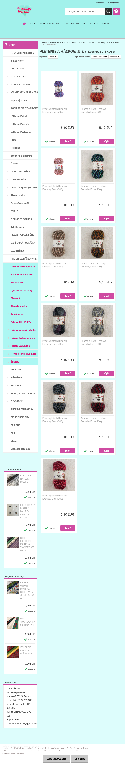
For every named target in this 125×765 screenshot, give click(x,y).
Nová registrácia (113, 2)
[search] (108, 11)
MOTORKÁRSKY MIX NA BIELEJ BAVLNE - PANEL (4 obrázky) (27, 511)
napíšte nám (13, 719)
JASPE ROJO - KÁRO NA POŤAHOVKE (26, 650)
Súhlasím (80, 759)
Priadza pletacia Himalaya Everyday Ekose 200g (55, 110)
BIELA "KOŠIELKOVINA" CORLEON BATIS (28, 621)
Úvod (44, 42)
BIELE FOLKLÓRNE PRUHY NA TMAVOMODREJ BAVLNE (27, 544)
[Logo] (24, 11)
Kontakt (105, 23)
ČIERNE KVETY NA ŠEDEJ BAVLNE (27, 478)
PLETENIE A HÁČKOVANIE (59, 42)
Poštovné (94, 23)
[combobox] (100, 57)
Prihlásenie (100, 2)
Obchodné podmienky (49, 23)
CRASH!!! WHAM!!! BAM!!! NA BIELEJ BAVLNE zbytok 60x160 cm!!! (27, 590)
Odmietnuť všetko (56, 759)
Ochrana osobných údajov (74, 23)
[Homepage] (24, 23)
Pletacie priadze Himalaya (108, 42)
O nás (32, 23)
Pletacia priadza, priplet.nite (83, 42)
